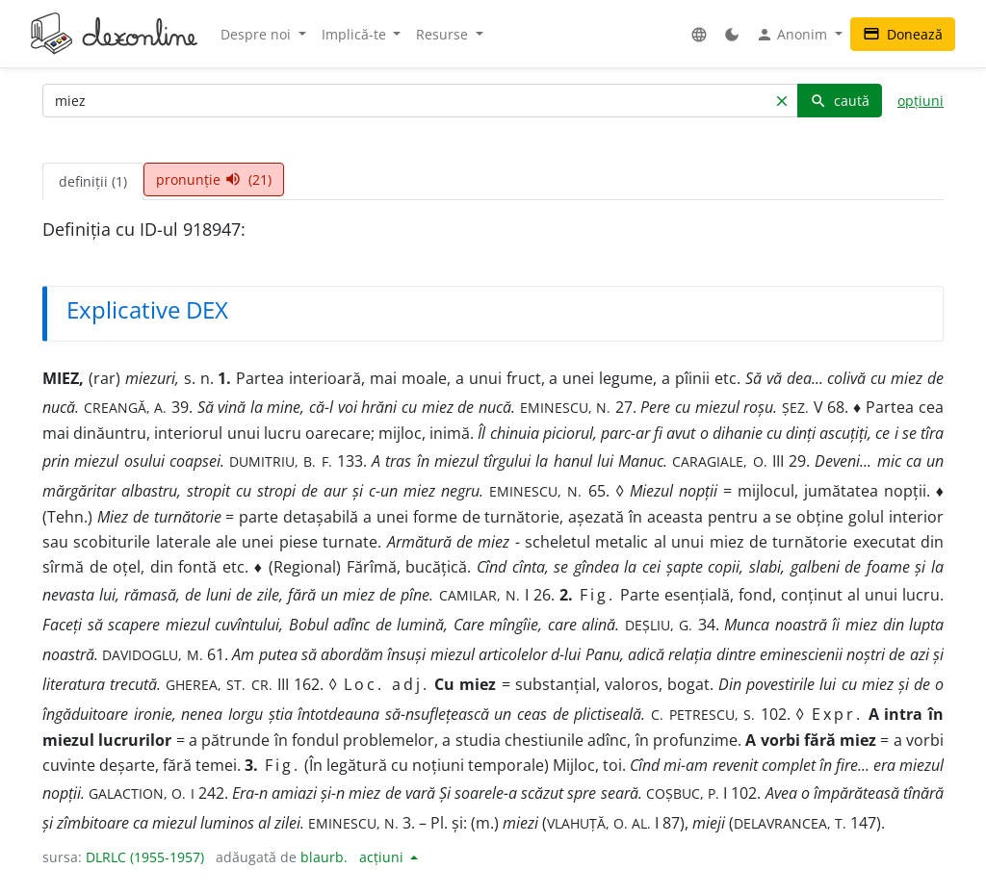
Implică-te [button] (356, 34)
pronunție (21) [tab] (214, 179)
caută (839, 100)
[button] (699, 34)
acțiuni (383, 857)
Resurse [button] (444, 34)
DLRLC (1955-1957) (145, 857)
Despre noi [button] (258, 34)
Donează (903, 34)
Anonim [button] (793, 34)
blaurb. (324, 857)
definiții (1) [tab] (93, 181)
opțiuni (920, 100)
